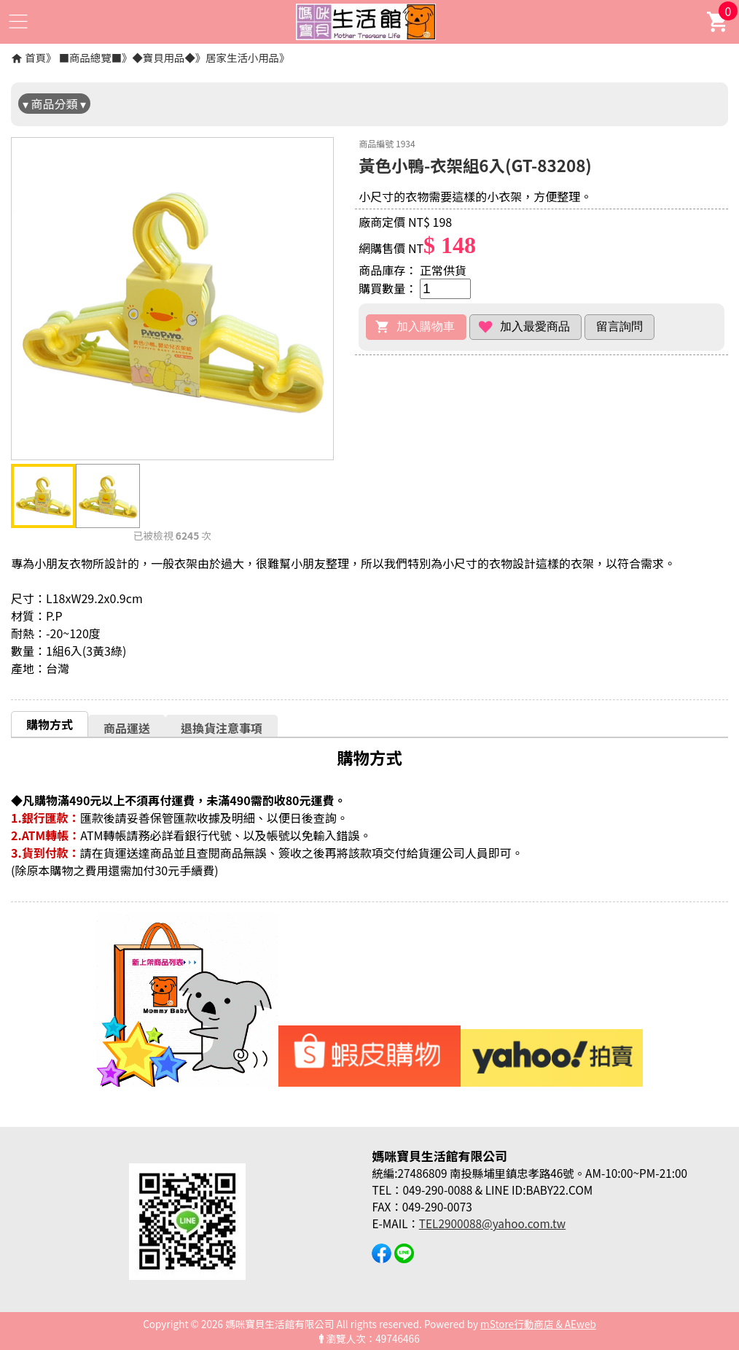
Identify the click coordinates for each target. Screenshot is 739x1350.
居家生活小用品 (242, 57)
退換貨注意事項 (221, 728)
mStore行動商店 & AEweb (538, 1323)
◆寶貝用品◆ (163, 57)
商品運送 (126, 728)
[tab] (49, 724)
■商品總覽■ (90, 57)
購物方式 (49, 724)
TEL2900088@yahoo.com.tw (492, 1223)
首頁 (35, 57)
